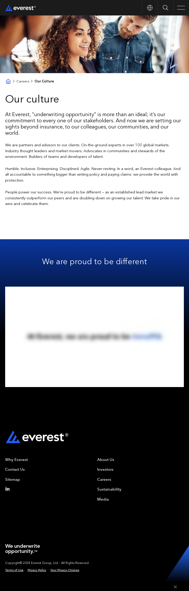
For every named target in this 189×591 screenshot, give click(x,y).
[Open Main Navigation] (181, 7)
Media (103, 499)
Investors (105, 469)
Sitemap (12, 479)
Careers (23, 81)
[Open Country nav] (150, 7)
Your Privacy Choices (64, 570)
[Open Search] (165, 7)
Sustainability (109, 489)
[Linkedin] (8, 489)
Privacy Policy (37, 570)
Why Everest (16, 459)
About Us (105, 459)
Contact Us (15, 469)
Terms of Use (14, 570)
